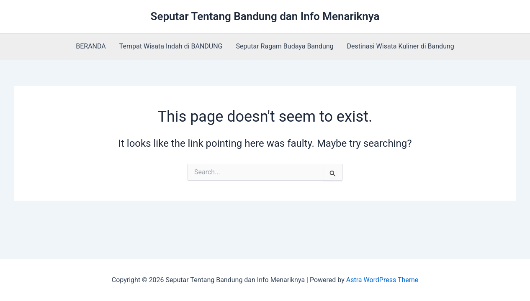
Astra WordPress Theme (382, 280)
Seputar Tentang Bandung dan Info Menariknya (265, 16)
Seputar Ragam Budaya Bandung (285, 46)
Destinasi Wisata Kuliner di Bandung (400, 46)
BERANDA (91, 46)
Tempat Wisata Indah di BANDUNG (171, 46)
